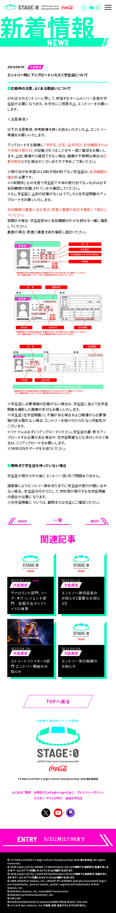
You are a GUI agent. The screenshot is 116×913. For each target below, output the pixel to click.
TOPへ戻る (58, 701)
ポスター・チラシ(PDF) (48, 798)
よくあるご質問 (21, 792)
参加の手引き (73, 798)
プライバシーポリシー (90, 792)
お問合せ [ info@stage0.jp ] (54, 792)
